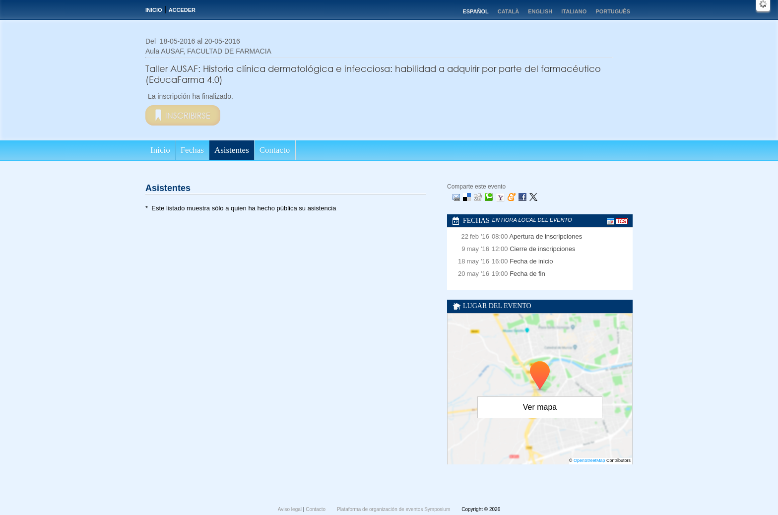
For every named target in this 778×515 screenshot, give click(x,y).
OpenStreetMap (589, 460)
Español (475, 11)
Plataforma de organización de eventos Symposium (394, 509)
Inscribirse (187, 115)
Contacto (274, 150)
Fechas (192, 150)
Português (612, 11)
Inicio (153, 10)
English (540, 11)
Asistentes (231, 150)
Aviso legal (290, 509)
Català (508, 11)
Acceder (182, 10)
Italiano (573, 11)
